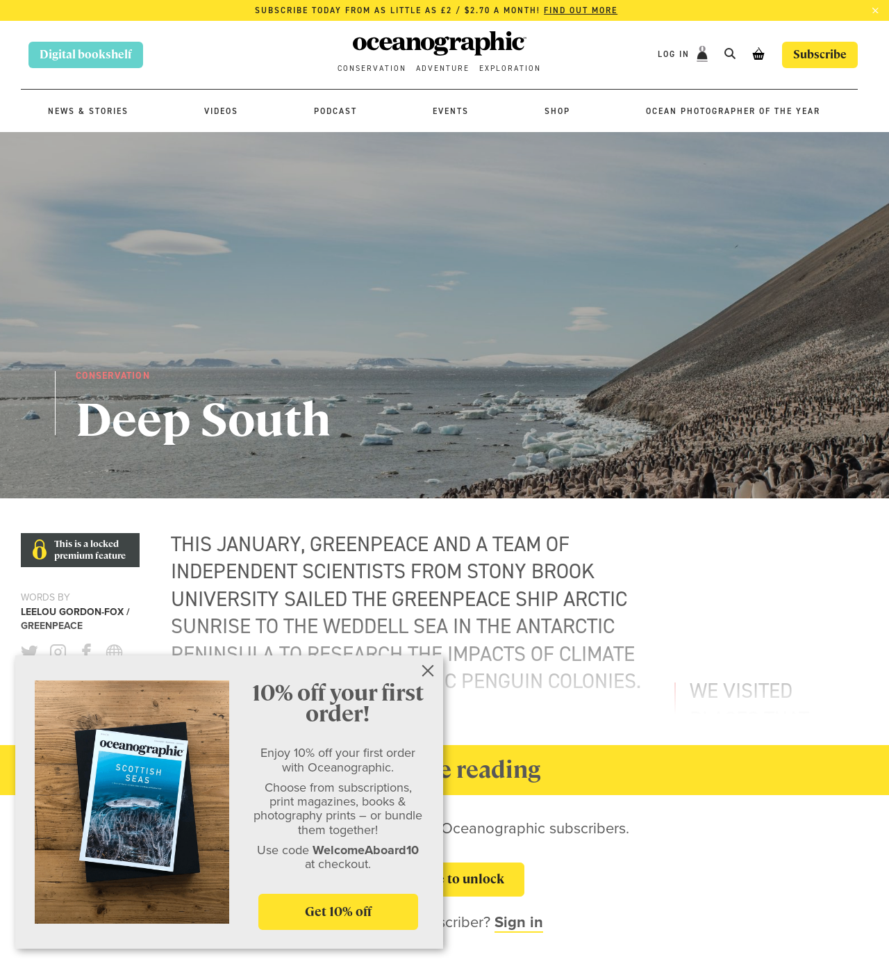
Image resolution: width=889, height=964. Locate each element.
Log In (675, 54)
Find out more (580, 10)
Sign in (519, 921)
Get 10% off (338, 912)
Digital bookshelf (86, 54)
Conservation (372, 68)
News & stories (88, 111)
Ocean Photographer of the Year (733, 111)
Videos (221, 111)
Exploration (510, 68)
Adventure (443, 68)
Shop (557, 111)
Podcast (335, 111)
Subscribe (820, 54)
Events (451, 111)
